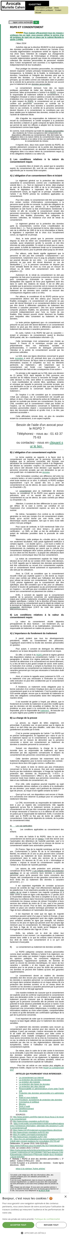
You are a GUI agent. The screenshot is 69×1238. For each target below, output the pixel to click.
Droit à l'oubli (24, 1106)
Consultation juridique (43, 8)
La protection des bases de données (34, 1084)
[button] (34, 1232)
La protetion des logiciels (29, 1082)
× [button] (65, 1197)
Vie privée (23, 1111)
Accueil (38, 12)
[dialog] (34, 1215)
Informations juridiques (44, 10)
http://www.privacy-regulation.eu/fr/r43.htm (31, 1121)
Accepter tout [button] (18, 1225)
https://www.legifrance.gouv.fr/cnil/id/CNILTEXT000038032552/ (36, 1146)
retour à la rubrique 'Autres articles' (30, 1169)
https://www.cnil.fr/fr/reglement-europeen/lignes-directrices (37, 1130)
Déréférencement (26, 1109)
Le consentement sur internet (31, 1078)
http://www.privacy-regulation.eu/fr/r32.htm (31, 1132)
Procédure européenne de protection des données (40, 1100)
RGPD (39, 655)
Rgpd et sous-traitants (28, 1097)
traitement (44, 710)
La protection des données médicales (35, 1080)
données (46, 472)
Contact (58, 10)
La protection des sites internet (32, 1086)
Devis (56, 8)
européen (19, 358)
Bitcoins (22, 1104)
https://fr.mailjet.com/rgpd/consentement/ (30, 1135)
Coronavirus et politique (29, 1102)
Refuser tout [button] (51, 1225)
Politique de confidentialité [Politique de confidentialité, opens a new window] (47, 1219)
